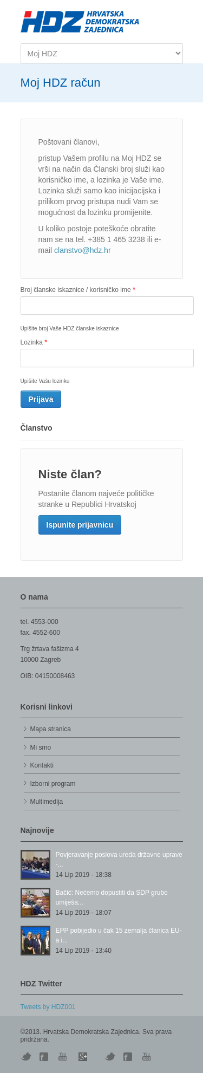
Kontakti (42, 765)
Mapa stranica (50, 729)
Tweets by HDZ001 (48, 1007)
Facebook (128, 1056)
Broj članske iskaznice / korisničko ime (78, 289)
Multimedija (46, 801)
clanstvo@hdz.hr (82, 250)
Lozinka (34, 342)
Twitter (26, 1056)
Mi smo (40, 747)
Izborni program (53, 784)
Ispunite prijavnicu (80, 525)
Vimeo (109, 1056)
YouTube (63, 1056)
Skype (82, 1056)
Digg (45, 1056)
